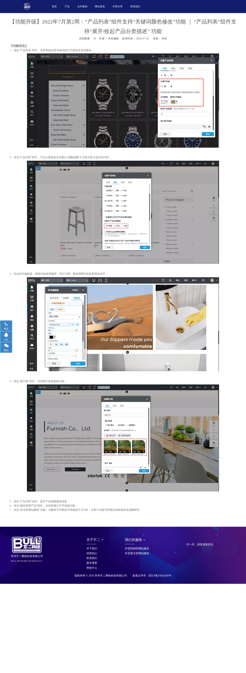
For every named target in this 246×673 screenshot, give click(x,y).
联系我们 (91, 558)
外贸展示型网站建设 (137, 553)
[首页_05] (189, 539)
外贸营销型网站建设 (137, 548)
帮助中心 (91, 568)
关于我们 (91, 548)
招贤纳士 (91, 553)
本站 (164, 38)
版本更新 (91, 563)
